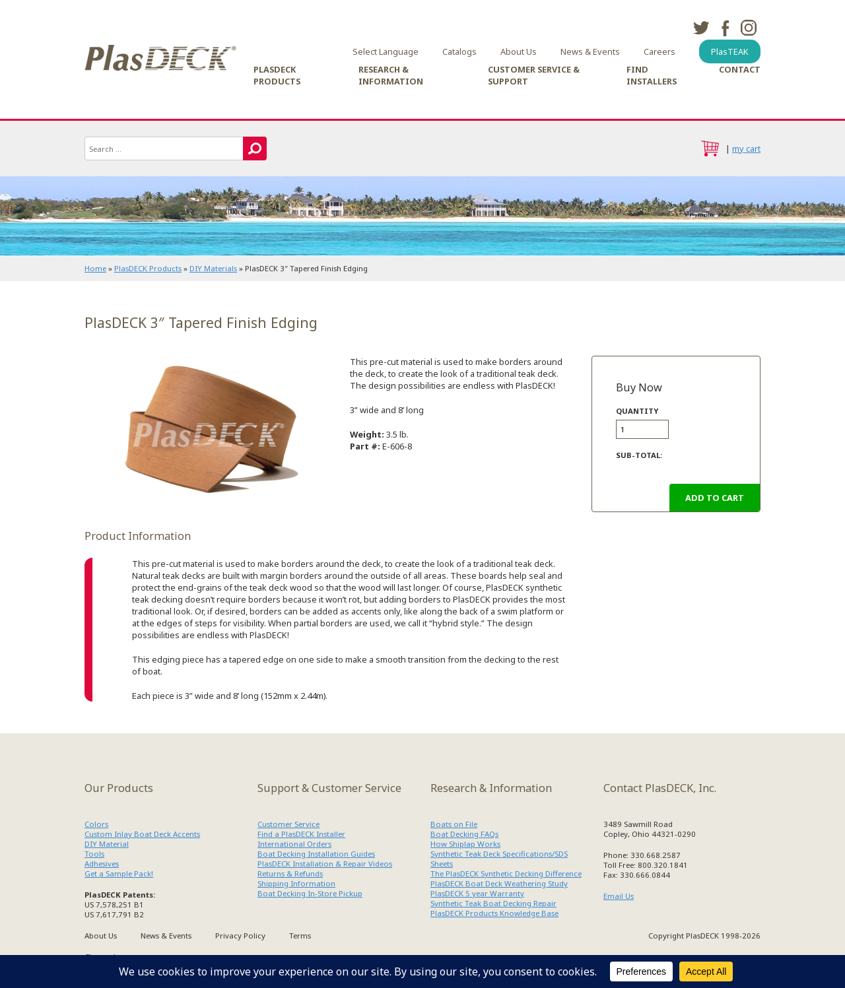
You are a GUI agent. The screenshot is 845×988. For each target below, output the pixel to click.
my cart (746, 148)
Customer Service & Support (534, 75)
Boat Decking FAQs (464, 834)
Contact (739, 69)
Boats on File (453, 824)
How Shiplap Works (465, 844)
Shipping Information (296, 883)
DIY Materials (213, 268)
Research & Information (390, 75)
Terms (300, 935)
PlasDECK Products (277, 75)
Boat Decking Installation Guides (316, 854)
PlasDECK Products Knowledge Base (494, 913)
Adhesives (101, 864)
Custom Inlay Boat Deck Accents (142, 834)
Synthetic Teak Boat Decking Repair (493, 903)
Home (95, 268)
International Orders (294, 844)
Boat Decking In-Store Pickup (309, 893)
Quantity (637, 411)
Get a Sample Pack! (118, 873)
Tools (94, 854)
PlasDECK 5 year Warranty (477, 893)
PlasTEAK (730, 51)
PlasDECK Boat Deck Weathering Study (499, 883)
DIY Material (106, 844)
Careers (659, 51)
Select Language (386, 51)
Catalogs (459, 51)
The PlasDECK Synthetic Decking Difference (506, 873)
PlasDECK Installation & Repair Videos (324, 864)
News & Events (590, 51)
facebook (725, 28)
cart (710, 148)
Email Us (618, 896)
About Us (518, 51)
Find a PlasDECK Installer (301, 834)
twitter (701, 28)
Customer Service (288, 824)
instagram (748, 28)
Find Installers (651, 75)
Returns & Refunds (290, 873)
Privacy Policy (240, 935)
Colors (96, 824)
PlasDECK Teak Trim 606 (205, 434)
